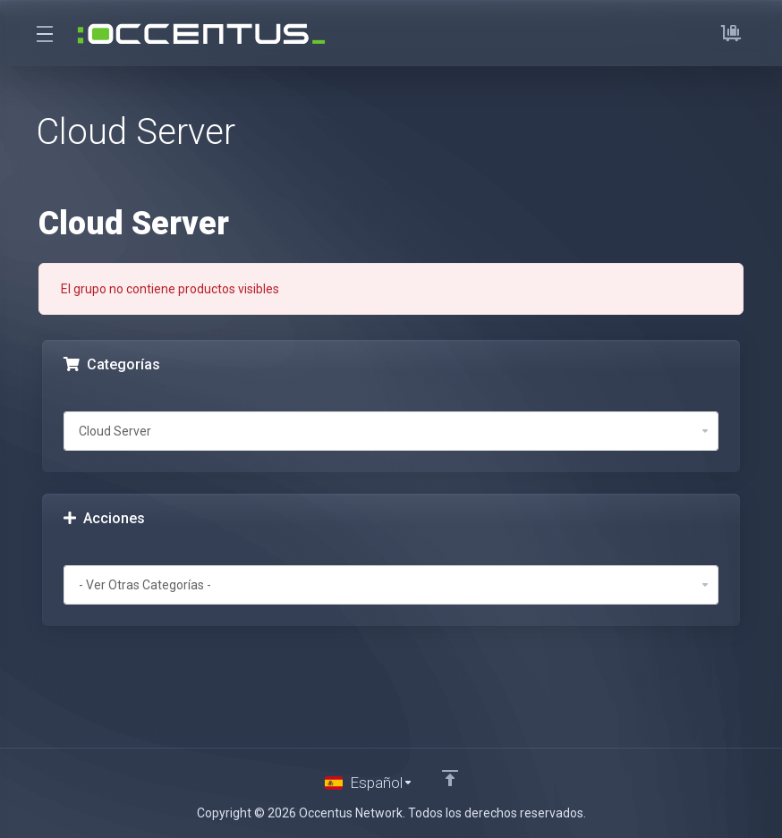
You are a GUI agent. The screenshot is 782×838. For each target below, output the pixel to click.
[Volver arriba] (450, 778)
